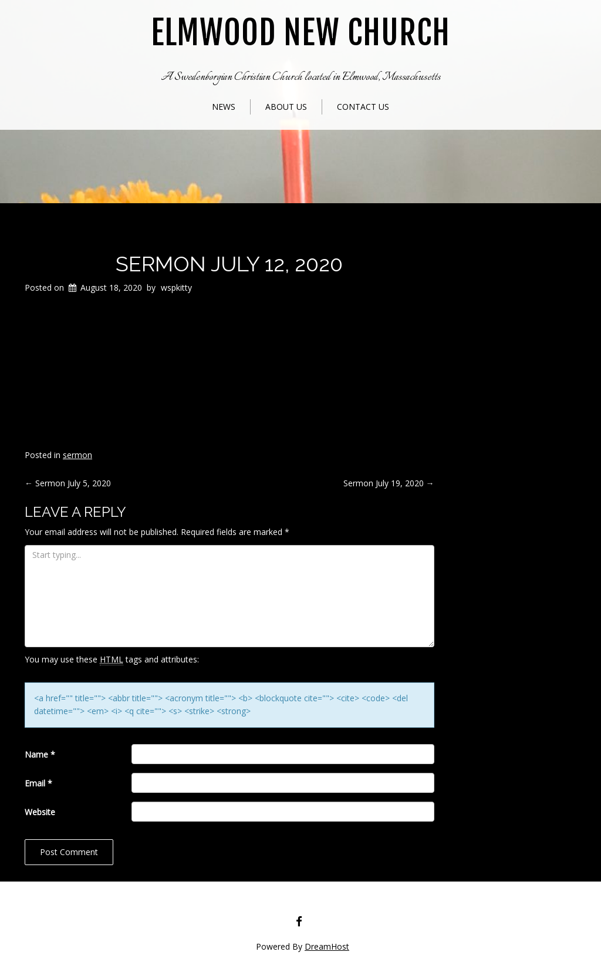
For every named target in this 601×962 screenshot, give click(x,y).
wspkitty (176, 287)
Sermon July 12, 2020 (229, 263)
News (223, 106)
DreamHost (327, 946)
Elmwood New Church (300, 33)
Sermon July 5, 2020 (68, 483)
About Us (286, 106)
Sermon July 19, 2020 (388, 483)
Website (40, 812)
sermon (77, 454)
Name (40, 754)
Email (38, 783)
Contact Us (363, 106)
